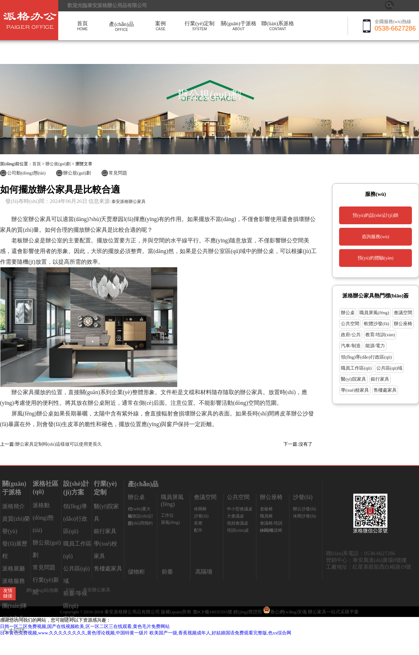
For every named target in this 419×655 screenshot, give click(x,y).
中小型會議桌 (239, 508)
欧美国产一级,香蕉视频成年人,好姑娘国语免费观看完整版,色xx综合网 (220, 632)
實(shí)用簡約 (140, 523)
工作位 (167, 515)
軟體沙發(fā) (376, 323)
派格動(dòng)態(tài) (43, 517)
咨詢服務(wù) (375, 236)
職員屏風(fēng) (374, 312)
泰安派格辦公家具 (128, 201)
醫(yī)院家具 (353, 379)
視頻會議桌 (237, 523)
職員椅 (266, 516)
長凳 (198, 523)
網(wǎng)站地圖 (42, 590)
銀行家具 (380, 379)
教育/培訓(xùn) (380, 334)
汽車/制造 (351, 345)
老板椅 (266, 508)
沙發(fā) (201, 516)
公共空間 (350, 323)
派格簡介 (13, 506)
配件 (198, 530)
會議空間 (403, 312)
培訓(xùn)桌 (238, 530)
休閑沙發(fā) (304, 516)
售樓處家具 (385, 390)
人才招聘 (13, 631)
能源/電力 (375, 345)
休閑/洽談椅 (271, 530)
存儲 (69, 618)
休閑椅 (200, 508)
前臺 (167, 572)
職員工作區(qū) (356, 368)
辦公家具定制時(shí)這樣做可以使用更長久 (58, 444)
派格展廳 (13, 568)
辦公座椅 (403, 323)
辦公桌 (348, 312)
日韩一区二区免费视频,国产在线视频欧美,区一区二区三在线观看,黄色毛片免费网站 (85, 626)
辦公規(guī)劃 (58, 163)
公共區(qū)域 (389, 368)
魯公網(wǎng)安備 (285, 611)
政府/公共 (351, 334)
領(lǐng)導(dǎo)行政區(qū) (366, 357)
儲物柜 (136, 572)
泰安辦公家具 (96, 589)
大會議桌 (235, 516)
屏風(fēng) (170, 522)
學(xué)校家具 (355, 390)
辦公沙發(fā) (304, 508)
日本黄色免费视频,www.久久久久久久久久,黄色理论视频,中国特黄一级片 (74, 632)
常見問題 (118, 173)
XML (70, 589)
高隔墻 (203, 572)
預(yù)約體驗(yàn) (375, 258)
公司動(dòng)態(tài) (26, 173)
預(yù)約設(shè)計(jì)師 (375, 215)
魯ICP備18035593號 (212, 611)
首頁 (36, 163)
